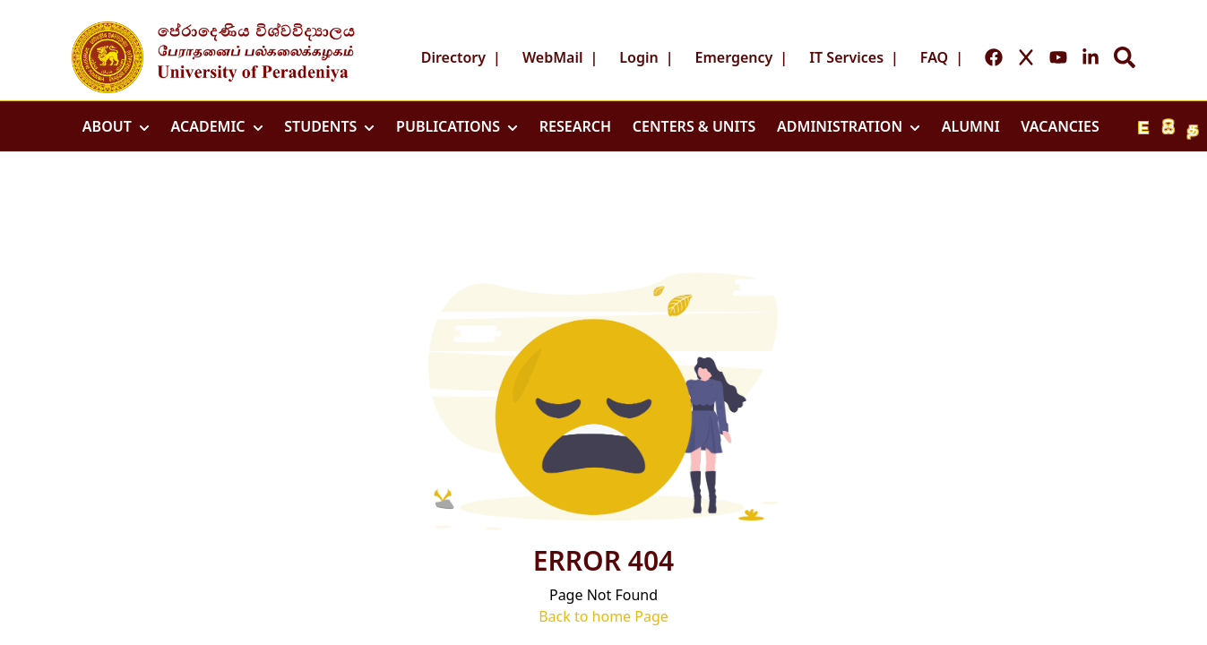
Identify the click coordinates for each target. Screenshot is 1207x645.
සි (1168, 128)
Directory (453, 57)
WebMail (552, 57)
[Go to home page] (107, 57)
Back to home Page (603, 616)
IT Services (846, 57)
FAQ (934, 57)
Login (638, 57)
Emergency (734, 57)
